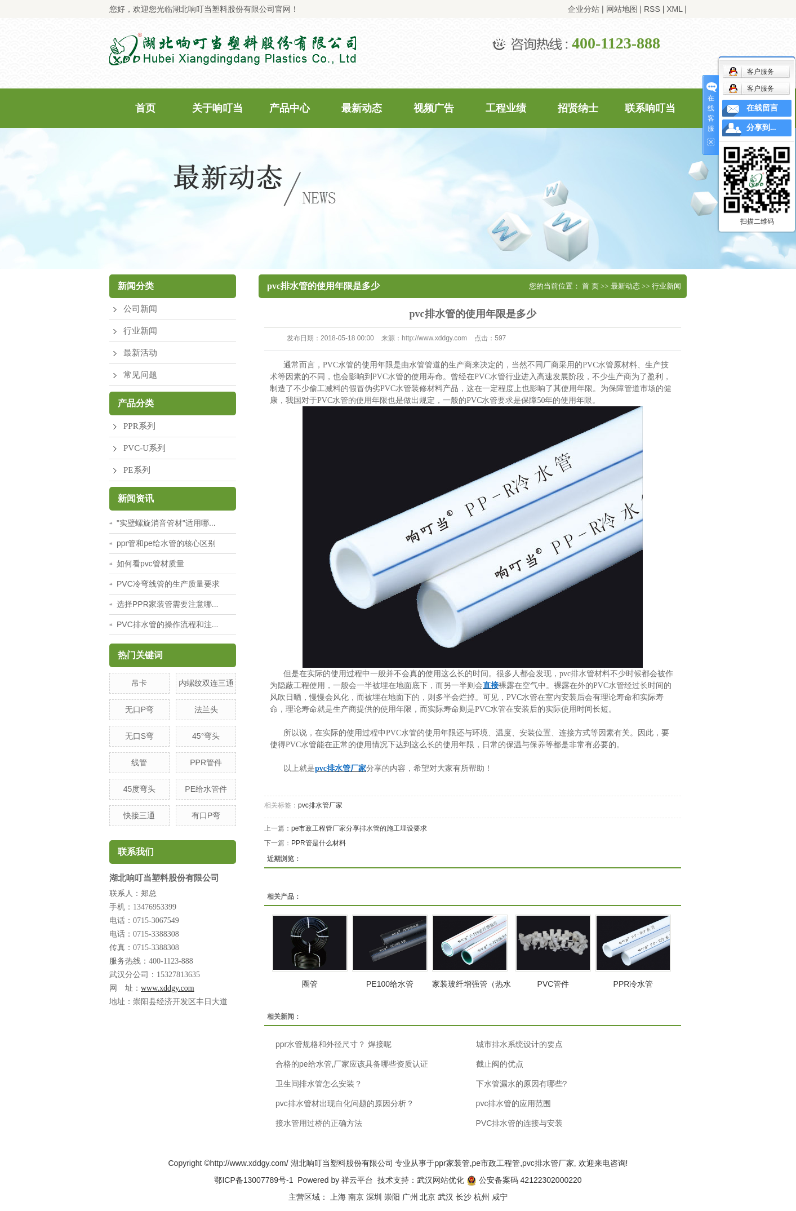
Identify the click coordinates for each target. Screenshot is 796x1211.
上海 (338, 1196)
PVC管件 (553, 983)
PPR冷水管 (633, 983)
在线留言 (762, 108)
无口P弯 (139, 709)
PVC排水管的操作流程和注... (167, 624)
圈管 (310, 983)
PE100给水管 (389, 983)
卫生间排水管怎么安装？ (318, 1083)
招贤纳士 (578, 108)
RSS (652, 9)
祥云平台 (357, 1180)
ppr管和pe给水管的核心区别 (166, 543)
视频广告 (433, 108)
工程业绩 (506, 108)
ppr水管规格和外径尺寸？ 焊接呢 (333, 1044)
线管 (139, 762)
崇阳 (392, 1196)
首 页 (590, 286)
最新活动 (140, 352)
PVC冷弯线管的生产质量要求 (168, 583)
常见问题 (140, 374)
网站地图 (622, 9)
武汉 (445, 1196)
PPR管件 (206, 762)
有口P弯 (206, 815)
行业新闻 (140, 330)
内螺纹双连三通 (206, 682)
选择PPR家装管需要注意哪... (167, 604)
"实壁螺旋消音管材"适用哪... (166, 522)
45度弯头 (139, 788)
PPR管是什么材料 (318, 843)
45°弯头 (206, 735)
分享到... (761, 127)
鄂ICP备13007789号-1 (253, 1180)
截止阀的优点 (499, 1063)
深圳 (374, 1196)
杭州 (482, 1196)
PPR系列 (139, 426)
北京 (427, 1196)
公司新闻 (140, 308)
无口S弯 (139, 735)
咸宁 (500, 1196)
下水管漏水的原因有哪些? (521, 1083)
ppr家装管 (451, 1163)
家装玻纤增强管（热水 (471, 983)
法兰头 (206, 709)
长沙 (464, 1196)
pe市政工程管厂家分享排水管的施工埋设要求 (359, 828)
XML (674, 9)
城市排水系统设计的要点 (519, 1044)
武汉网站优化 (440, 1180)
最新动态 (361, 108)
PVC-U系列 (144, 448)
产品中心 (289, 108)
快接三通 (139, 815)
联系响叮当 (650, 108)
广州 (410, 1196)
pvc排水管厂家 (320, 805)
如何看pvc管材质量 (150, 563)
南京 (356, 1196)
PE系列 (136, 469)
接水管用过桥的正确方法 (318, 1123)
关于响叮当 (217, 108)
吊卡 (139, 682)
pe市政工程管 (496, 1163)
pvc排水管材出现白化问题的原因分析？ (344, 1103)
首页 (145, 108)
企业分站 (583, 9)
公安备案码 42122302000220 (524, 1180)
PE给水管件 (206, 788)
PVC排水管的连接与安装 (519, 1123)
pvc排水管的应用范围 (514, 1103)
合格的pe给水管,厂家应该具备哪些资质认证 (351, 1063)
